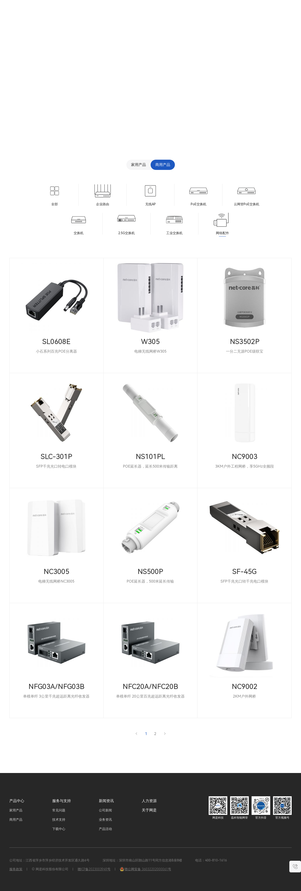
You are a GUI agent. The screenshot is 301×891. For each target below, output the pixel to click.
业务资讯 (105, 819)
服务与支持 (176, 14)
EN (277, 14)
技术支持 (58, 819)
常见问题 (58, 810)
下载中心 (58, 829)
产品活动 (105, 829)
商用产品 (162, 164)
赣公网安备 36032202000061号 (145, 869)
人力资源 (217, 14)
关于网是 (237, 14)
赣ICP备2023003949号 (94, 869)
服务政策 (15, 869)
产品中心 (16, 801)
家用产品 (138, 164)
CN (269, 14)
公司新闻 (105, 810)
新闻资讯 (198, 14)
